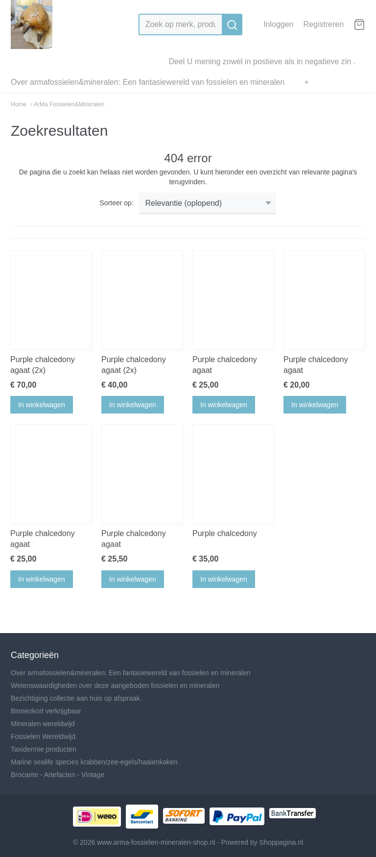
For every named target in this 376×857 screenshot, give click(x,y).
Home (18, 104)
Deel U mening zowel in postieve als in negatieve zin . (261, 61)
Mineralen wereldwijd (43, 724)
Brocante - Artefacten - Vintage (57, 775)
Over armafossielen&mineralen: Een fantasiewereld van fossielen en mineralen (147, 82)
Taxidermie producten (43, 749)
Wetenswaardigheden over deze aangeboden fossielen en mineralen (115, 685)
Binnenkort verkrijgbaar (46, 711)
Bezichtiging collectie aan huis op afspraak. (76, 698)
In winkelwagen (41, 405)
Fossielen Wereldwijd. (44, 736)
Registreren (323, 24)
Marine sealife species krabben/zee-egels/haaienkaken (94, 762)
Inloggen (278, 24)
